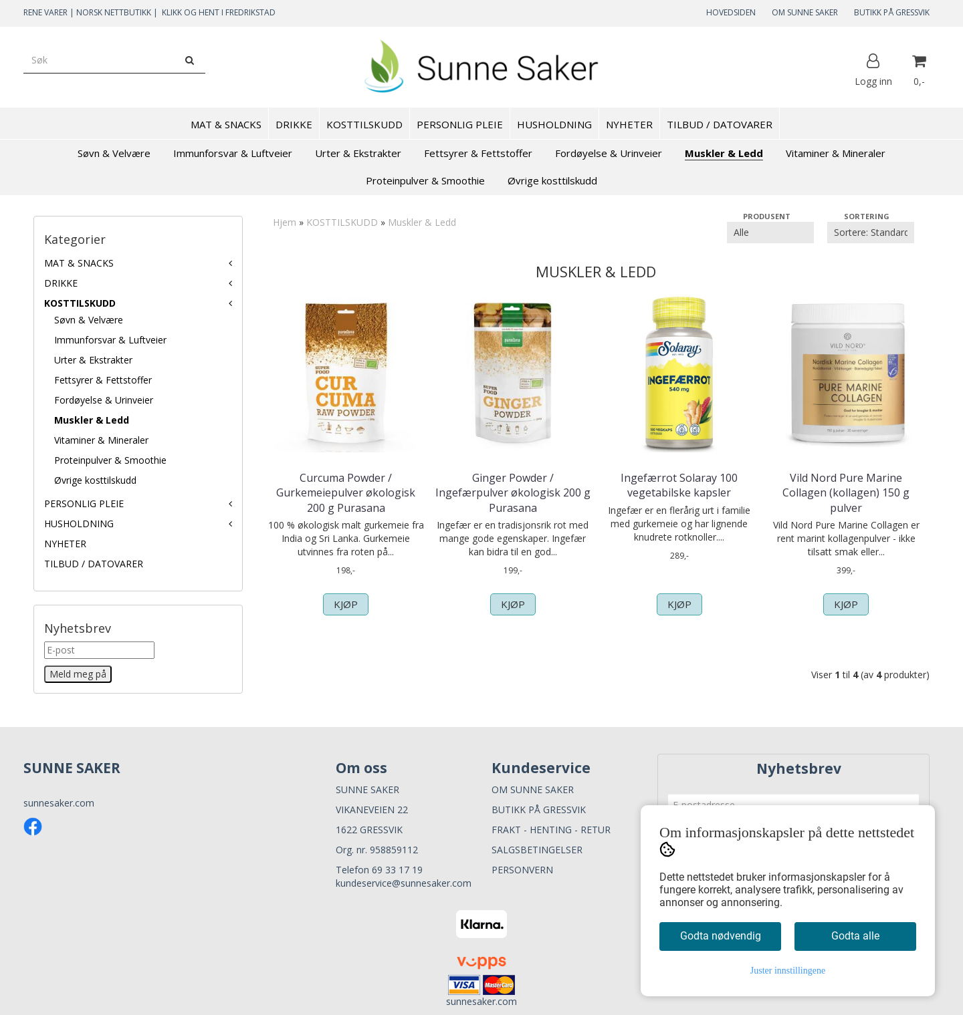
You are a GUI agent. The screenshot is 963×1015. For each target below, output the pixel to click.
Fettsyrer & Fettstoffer (103, 380)
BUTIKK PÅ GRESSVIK (892, 12)
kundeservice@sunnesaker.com (403, 883)
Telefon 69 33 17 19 (379, 869)
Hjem (284, 222)
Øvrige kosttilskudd (95, 480)
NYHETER (65, 543)
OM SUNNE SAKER (805, 12)
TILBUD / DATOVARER (93, 563)
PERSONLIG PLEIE (84, 503)
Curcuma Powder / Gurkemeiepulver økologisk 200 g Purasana (345, 492)
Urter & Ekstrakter (93, 359)
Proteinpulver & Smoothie (110, 460)
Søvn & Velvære (88, 319)
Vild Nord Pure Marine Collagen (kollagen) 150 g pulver (845, 492)
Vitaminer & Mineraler (101, 440)
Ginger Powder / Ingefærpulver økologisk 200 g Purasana (513, 492)
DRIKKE (61, 283)
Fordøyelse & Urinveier (103, 400)
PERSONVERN (522, 869)
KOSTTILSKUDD (80, 303)
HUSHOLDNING (79, 523)
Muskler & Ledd (91, 420)
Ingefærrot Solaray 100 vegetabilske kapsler (679, 485)
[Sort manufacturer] (770, 232)
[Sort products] (870, 232)
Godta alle (855, 935)
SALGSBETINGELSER (537, 849)
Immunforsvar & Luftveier (110, 339)
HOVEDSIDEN (731, 12)
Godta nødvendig (720, 935)
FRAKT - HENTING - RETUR (551, 829)
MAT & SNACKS (79, 263)
